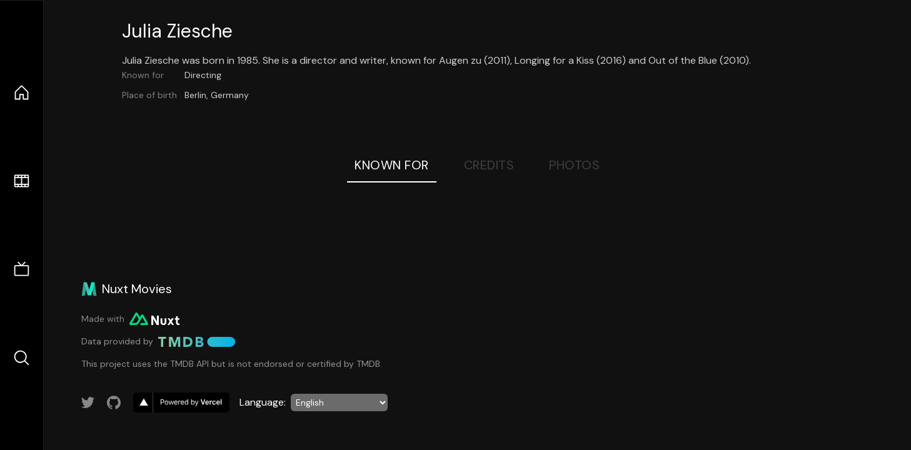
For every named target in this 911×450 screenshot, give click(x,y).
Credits (489, 165)
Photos (574, 165)
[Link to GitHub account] (114, 402)
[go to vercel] (181, 402)
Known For (392, 165)
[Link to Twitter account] (88, 402)
